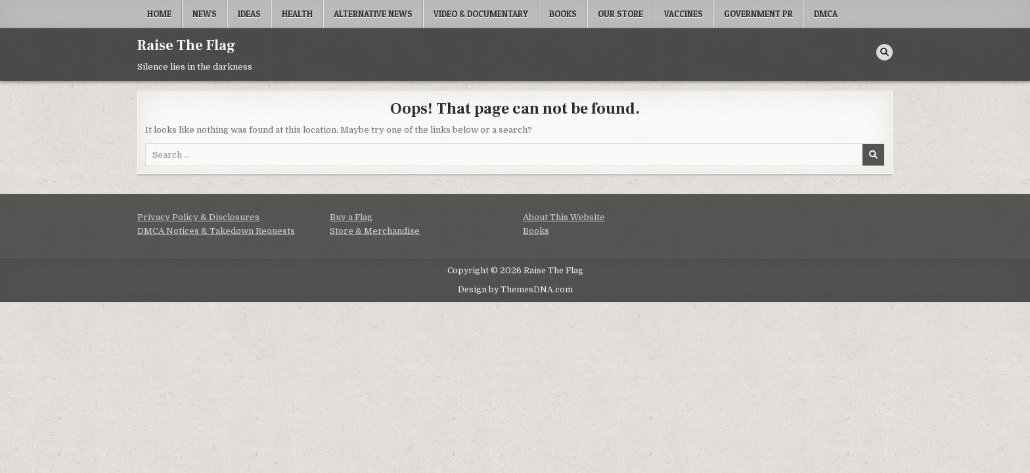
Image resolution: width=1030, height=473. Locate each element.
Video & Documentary (481, 14)
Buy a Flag (351, 217)
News (204, 14)
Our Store (620, 14)
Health (297, 14)
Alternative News (373, 14)
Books (563, 14)
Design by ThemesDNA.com (515, 289)
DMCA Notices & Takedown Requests (216, 231)
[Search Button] (884, 52)
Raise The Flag (186, 45)
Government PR (758, 14)
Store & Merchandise (375, 231)
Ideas (249, 14)
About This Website (564, 217)
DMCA (826, 14)
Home (159, 14)
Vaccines (683, 14)
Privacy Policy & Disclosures (198, 217)
